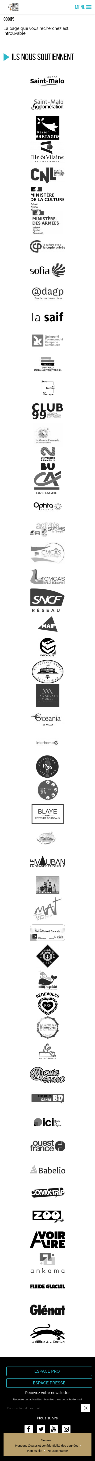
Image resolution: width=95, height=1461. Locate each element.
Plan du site (34, 1451)
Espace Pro (49, 1371)
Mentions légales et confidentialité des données (46, 1445)
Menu (83, 7)
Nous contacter (58, 1451)
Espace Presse (49, 1382)
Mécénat (46, 1440)
